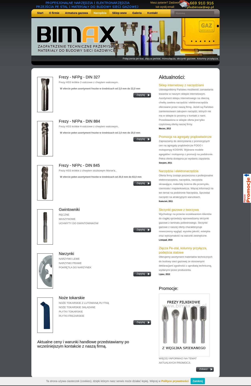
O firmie (54, 13)
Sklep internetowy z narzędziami (181, 85)
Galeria (137, 13)
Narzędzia (100, 13)
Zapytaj (140, 94)
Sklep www (119, 13)
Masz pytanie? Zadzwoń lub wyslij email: (165, 4)
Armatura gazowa (76, 13)
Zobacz (203, 369)
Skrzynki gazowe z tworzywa (179, 209)
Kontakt (152, 13)
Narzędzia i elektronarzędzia (178, 171)
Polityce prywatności (175, 381)
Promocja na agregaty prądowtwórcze (185, 136)
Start (40, 13)
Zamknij (198, 381)
